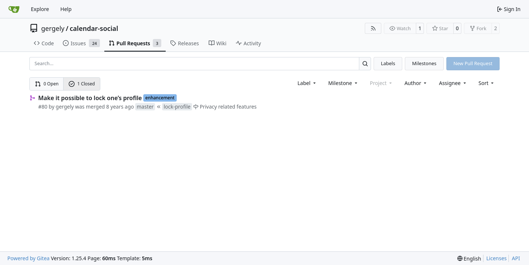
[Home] (14, 9)
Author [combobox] (416, 83)
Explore (40, 9)
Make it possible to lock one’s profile (90, 98)
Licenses (496, 258)
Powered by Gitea (28, 258)
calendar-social (94, 28)
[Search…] (365, 63)
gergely (53, 28)
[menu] (487, 83)
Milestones (424, 63)
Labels (388, 63)
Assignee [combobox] (453, 83)
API (516, 258)
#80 (42, 106)
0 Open (47, 84)
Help (66, 9)
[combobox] (307, 83)
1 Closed (82, 84)
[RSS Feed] (373, 28)
